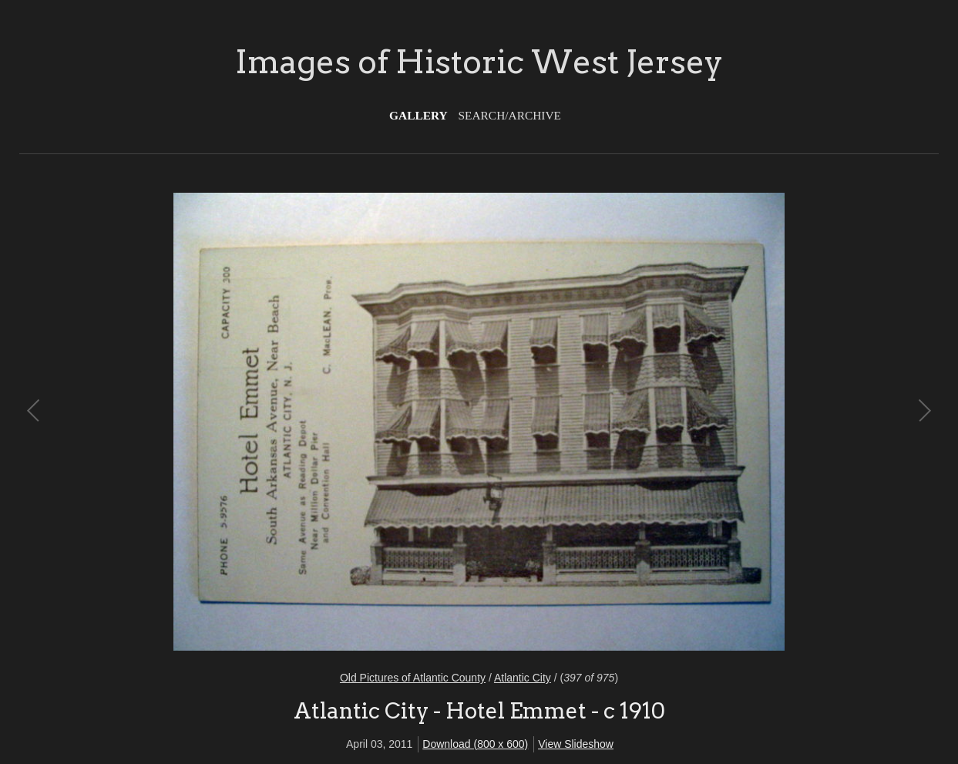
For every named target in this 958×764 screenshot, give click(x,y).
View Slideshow (575, 744)
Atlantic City (522, 677)
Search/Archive (510, 115)
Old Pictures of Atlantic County (413, 677)
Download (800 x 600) (475, 744)
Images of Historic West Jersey (479, 61)
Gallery (418, 115)
